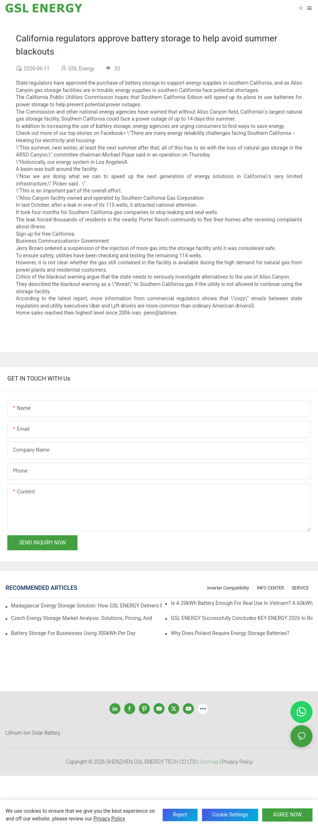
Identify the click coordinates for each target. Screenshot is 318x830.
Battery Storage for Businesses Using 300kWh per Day (73, 633)
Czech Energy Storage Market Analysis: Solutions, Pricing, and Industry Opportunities (82, 618)
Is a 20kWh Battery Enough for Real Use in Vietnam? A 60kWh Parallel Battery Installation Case (241, 603)
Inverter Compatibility (228, 588)
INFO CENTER (270, 588)
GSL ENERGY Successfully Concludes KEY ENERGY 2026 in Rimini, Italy (241, 618)
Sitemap (209, 762)
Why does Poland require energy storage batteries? (230, 633)
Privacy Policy (237, 762)
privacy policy (109, 819)
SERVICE (300, 588)
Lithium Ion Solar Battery (33, 733)
